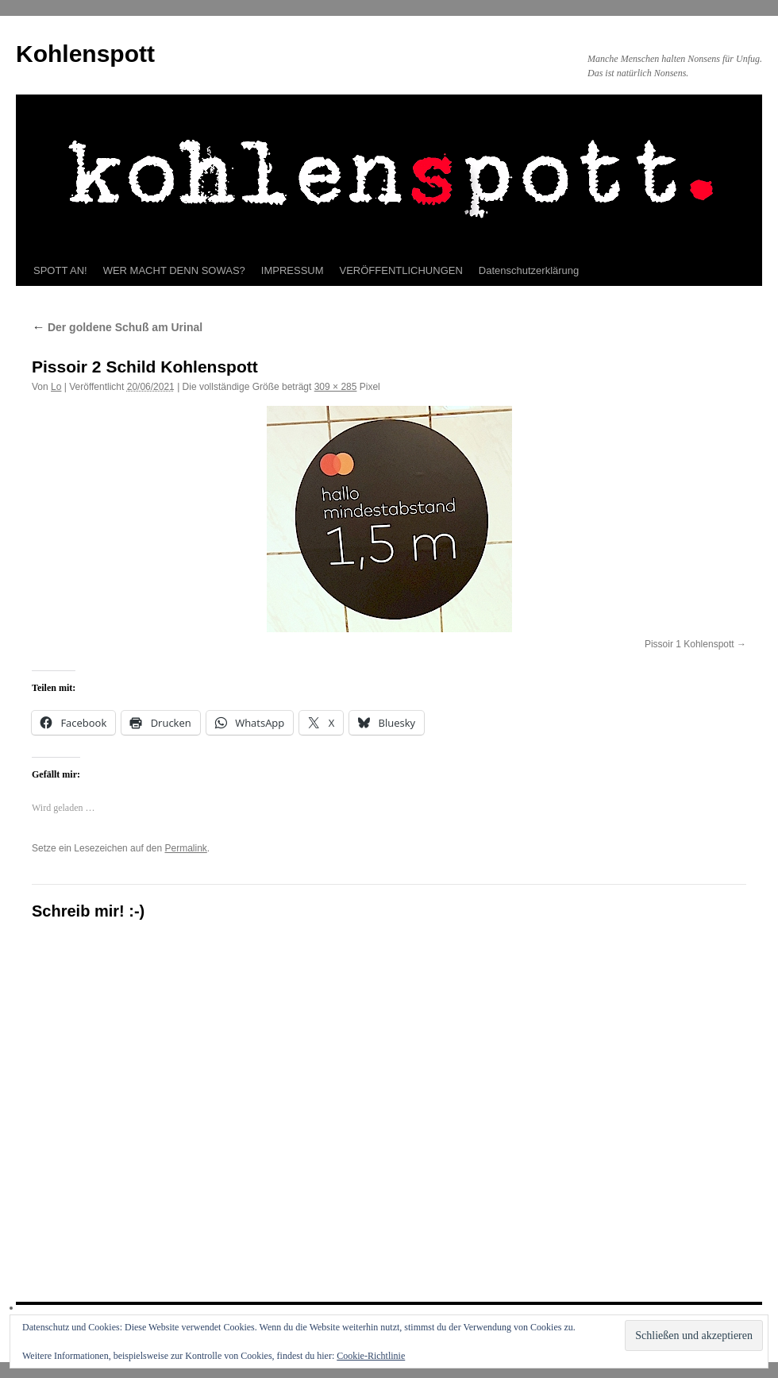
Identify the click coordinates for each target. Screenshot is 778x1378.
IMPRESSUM (292, 270)
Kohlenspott (85, 54)
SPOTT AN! (60, 270)
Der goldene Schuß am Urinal (117, 327)
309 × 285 (335, 386)
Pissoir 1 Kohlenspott (689, 644)
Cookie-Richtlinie (371, 1355)
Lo (56, 386)
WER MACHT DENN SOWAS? (174, 270)
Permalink (185, 848)
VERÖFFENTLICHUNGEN (401, 270)
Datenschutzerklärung (529, 270)
